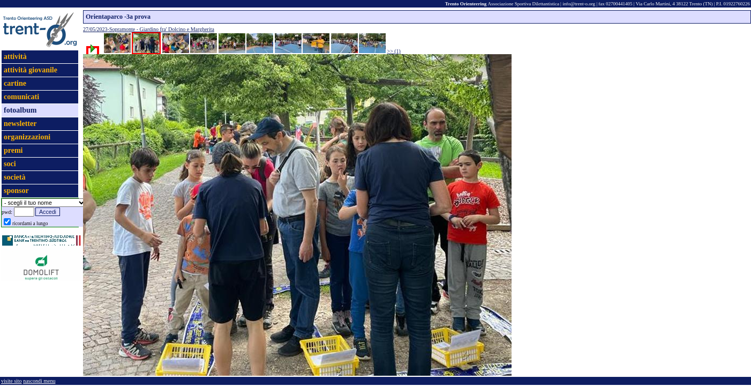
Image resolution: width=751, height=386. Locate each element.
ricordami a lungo (30, 223)
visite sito (11, 381)
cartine (15, 83)
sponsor (16, 191)
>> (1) (394, 51)
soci (10, 164)
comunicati (21, 97)
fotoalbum (20, 110)
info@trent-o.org (578, 3)
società (14, 177)
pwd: (7, 212)
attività (15, 57)
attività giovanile (30, 70)
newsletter (20, 124)
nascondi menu (39, 381)
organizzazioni (27, 137)
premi (13, 150)
